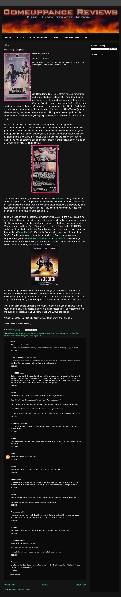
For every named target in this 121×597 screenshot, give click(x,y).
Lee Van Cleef (71, 333)
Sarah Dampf (43, 238)
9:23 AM (14, 366)
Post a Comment (14, 575)
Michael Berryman (21, 336)
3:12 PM (14, 488)
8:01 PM (14, 520)
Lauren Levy (30, 238)
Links (55, 37)
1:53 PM (14, 472)
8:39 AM (14, 351)
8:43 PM (14, 533)
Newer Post (9, 585)
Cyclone (60, 198)
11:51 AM (14, 431)
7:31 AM (14, 570)
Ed (12, 453)
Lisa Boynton (61, 238)
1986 (11, 333)
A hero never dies (17, 345)
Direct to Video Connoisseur (21, 358)
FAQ (87, 37)
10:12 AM (14, 386)
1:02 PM (14, 459)
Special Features (71, 37)
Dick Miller (50, 333)
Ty (12, 392)
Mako (13, 336)
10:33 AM (14, 416)
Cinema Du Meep (17, 423)
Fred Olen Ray (60, 333)
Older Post (81, 585)
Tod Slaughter (16, 479)
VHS (40, 336)
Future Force (23, 232)
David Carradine (40, 333)
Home (8, 37)
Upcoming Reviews (38, 37)
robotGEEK (15, 373)
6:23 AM (14, 555)
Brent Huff (30, 333)
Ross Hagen (33, 336)
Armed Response (19, 333)
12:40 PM (14, 446)
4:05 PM (14, 505)
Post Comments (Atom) (21, 590)
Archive (20, 37)
